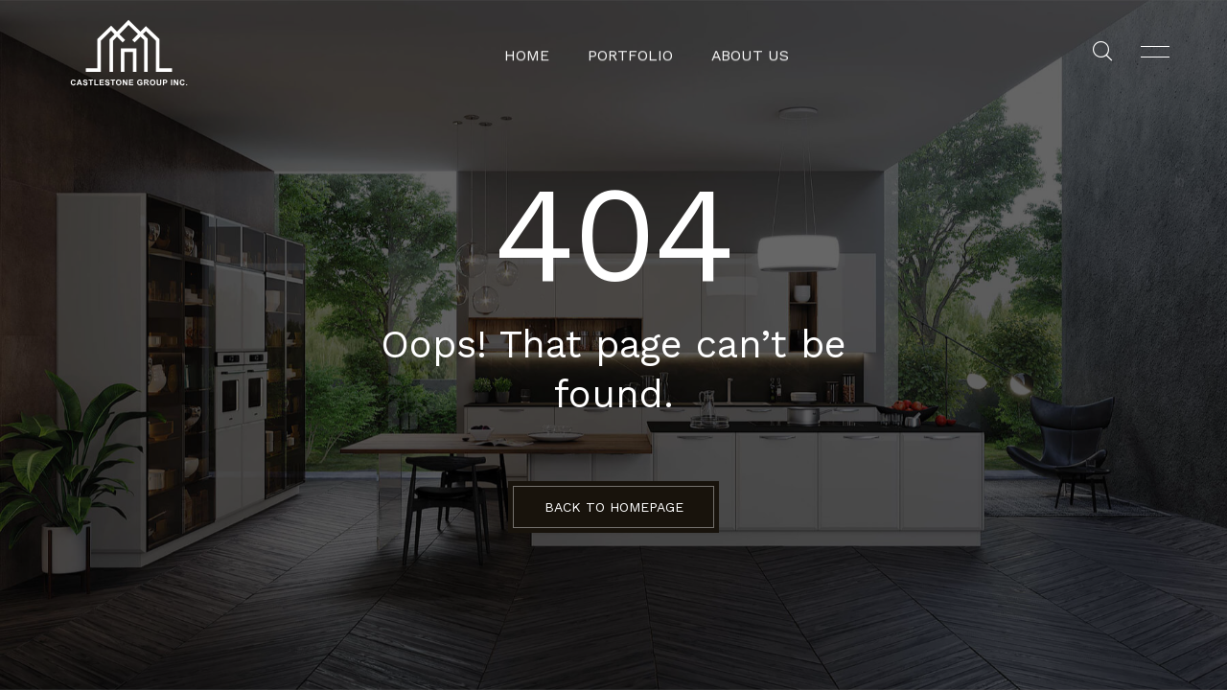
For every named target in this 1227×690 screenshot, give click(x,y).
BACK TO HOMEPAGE (613, 507)
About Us (743, 52)
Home (536, 52)
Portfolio (632, 52)
